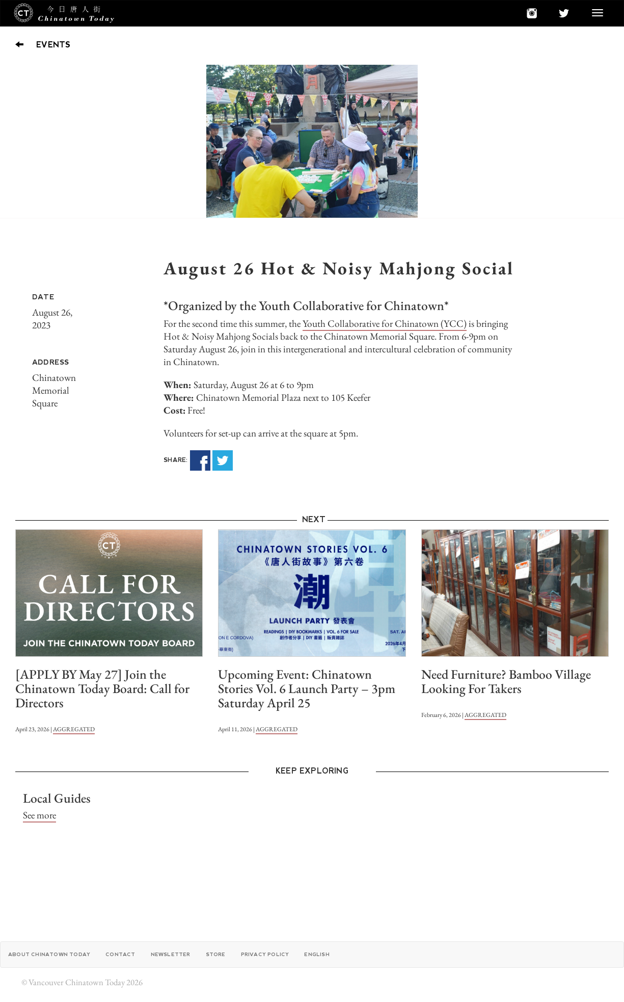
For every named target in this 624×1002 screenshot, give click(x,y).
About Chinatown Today (49, 954)
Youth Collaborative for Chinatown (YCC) (385, 323)
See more (39, 815)
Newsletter (171, 954)
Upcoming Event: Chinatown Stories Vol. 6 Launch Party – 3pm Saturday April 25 (306, 688)
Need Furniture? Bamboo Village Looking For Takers (506, 681)
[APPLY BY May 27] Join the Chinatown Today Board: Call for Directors (102, 688)
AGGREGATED (74, 729)
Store (216, 954)
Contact (120, 954)
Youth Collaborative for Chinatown (351, 305)
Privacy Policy (265, 954)
